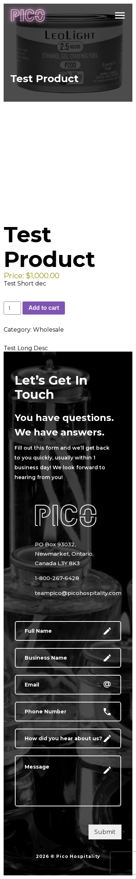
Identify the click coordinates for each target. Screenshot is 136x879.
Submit (105, 832)
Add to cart (43, 308)
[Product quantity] (12, 308)
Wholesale (48, 329)
